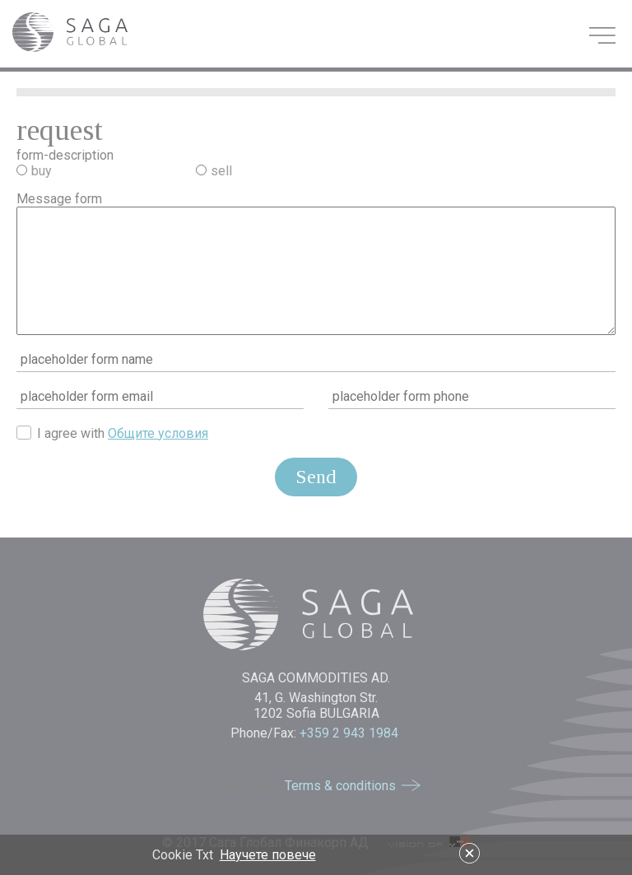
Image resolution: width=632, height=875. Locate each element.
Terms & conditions (340, 786)
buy (41, 171)
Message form (59, 199)
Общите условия (158, 433)
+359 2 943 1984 (351, 733)
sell (221, 171)
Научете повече (268, 855)
